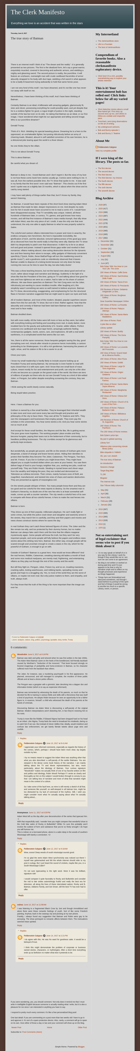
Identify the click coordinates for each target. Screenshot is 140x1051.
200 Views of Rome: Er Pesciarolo (114, 286)
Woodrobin (22, 654)
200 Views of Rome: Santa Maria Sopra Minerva (114, 385)
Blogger (81, 1047)
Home (49, 1027)
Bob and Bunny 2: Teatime (109, 133)
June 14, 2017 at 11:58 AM (35, 905)
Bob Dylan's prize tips (109, 435)
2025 (101, 208)
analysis (21, 640)
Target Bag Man (107, 471)
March (103, 497)
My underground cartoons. (109, 127)
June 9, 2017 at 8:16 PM (38, 654)
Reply (19, 733)
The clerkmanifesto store (108, 41)
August (104, 256)
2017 (101, 238)
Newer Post (16, 1027)
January (104, 505)
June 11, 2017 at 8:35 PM (39, 812)
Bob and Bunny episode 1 (109, 130)
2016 (101, 509)
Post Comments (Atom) (32, 1032)
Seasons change (107, 467)
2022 (101, 220)
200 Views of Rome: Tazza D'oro (113, 282)
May (103, 490)
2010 (101, 524)
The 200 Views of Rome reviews (113, 432)
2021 (101, 223)
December (105, 241)
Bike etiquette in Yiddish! (110, 452)
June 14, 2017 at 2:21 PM (57, 936)
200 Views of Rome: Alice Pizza (113, 359)
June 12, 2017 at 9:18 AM (57, 849)
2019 (101, 231)
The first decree (104, 168)
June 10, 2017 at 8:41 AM (57, 743)
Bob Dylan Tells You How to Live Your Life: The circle (113, 267)
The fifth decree (104, 184)
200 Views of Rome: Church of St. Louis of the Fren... (114, 403)
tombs (64, 640)
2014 (101, 517)
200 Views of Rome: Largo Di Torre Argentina (112, 367)
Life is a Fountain (105, 44)
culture (27, 640)
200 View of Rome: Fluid (110, 320)
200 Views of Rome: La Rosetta (113, 305)
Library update (106, 328)
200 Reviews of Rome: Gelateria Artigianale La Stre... (113, 290)
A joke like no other (108, 324)
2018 (101, 234)
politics (37, 640)
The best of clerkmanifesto (109, 47)
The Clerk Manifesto (38, 12)
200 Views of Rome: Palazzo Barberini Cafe (112, 409)
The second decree (106, 171)
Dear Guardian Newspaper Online (114, 301)
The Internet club (107, 482)
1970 (101, 528)
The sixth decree (105, 187)
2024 (101, 212)
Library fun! (105, 443)
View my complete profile (106, 151)
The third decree (105, 175)
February (105, 501)
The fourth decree (105, 181)
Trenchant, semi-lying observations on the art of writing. (112, 122)
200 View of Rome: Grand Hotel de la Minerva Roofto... (113, 354)
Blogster (103, 478)
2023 (101, 216)
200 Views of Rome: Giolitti (111, 362)
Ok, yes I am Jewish (108, 456)
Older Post (82, 1027)
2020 (101, 227)
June (103, 263)
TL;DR (103, 474)
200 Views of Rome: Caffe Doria (113, 272)
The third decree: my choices (110, 178)
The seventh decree (106, 191)
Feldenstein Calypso (33, 743)
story (59, 640)
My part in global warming (111, 439)
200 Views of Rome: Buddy (111, 331)
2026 (101, 205)
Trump (70, 640)
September (105, 252)
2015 (101, 513)
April (103, 494)
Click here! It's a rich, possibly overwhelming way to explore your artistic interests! (112, 78)
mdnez (20, 905)
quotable (53, 640)
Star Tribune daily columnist (111, 485)
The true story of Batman (110, 460)
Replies (23, 738)
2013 (101, 520)
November (105, 245)
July (103, 259)
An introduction (106, 463)
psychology (45, 640)
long (32, 640)
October (104, 248)
